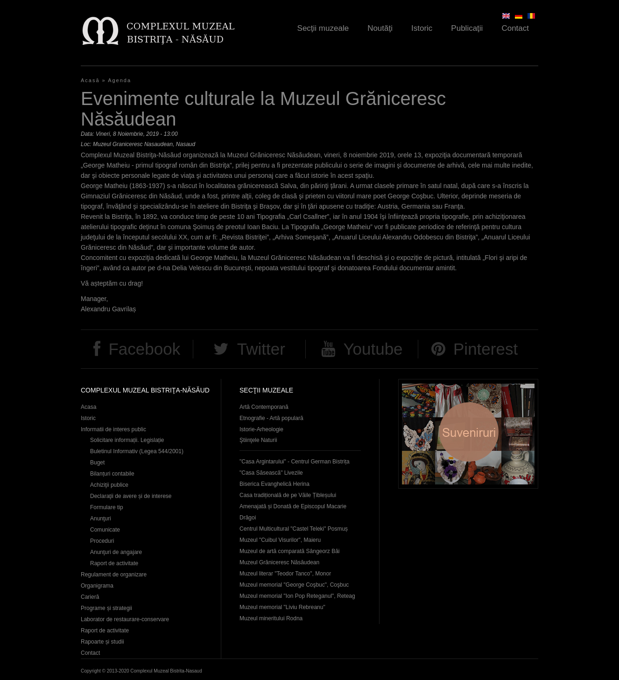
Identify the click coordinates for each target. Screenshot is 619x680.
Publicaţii (467, 28)
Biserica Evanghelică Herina (274, 484)
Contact (515, 28)
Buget (97, 462)
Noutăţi (380, 28)
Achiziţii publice (109, 485)
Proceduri (102, 541)
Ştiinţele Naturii (258, 440)
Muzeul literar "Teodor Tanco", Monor (285, 573)
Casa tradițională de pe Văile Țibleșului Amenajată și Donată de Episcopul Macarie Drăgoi (292, 506)
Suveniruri (468, 434)
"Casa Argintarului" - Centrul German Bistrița (294, 461)
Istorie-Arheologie (261, 429)
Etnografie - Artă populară (271, 418)
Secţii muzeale (323, 28)
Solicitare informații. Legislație (127, 440)
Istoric (421, 28)
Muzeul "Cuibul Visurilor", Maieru (280, 540)
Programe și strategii (106, 608)
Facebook (144, 349)
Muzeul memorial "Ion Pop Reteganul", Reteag (297, 596)
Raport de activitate (114, 563)
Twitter (261, 349)
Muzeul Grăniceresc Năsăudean (279, 562)
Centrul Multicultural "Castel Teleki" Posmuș (293, 529)
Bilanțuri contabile (112, 473)
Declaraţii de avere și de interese (131, 496)
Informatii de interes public (113, 429)
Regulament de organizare (114, 574)
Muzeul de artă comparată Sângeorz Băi (289, 551)
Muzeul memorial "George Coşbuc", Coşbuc (294, 585)
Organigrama (97, 585)
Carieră (90, 597)
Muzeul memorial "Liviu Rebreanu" (282, 607)
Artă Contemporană (263, 407)
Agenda (119, 80)
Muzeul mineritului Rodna (270, 618)
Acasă (90, 80)
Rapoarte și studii (102, 641)
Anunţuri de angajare (116, 552)
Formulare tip (106, 507)
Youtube (372, 349)
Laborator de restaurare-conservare (125, 619)
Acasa (88, 407)
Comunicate (105, 529)
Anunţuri (100, 518)
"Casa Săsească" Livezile (271, 473)
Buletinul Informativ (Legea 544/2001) (136, 451)
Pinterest (485, 349)
